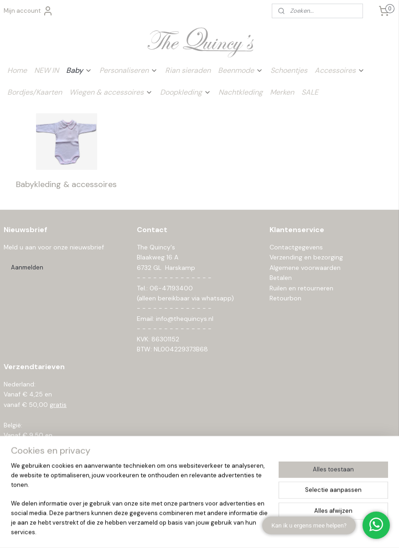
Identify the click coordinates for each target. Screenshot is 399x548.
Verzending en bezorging (306, 257)
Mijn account (28, 10)
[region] (139, 505)
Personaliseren (128, 70)
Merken (282, 92)
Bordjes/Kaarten (34, 92)
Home (17, 70)
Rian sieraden (188, 70)
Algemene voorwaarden (305, 268)
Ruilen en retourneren (301, 288)
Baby (79, 70)
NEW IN (46, 70)
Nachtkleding (240, 92)
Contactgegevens (296, 247)
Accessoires (340, 70)
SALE (309, 92)
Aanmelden (27, 267)
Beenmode (240, 70)
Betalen (280, 278)
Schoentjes (288, 70)
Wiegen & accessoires (111, 92)
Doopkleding (185, 92)
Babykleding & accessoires (66, 183)
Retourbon (285, 298)
